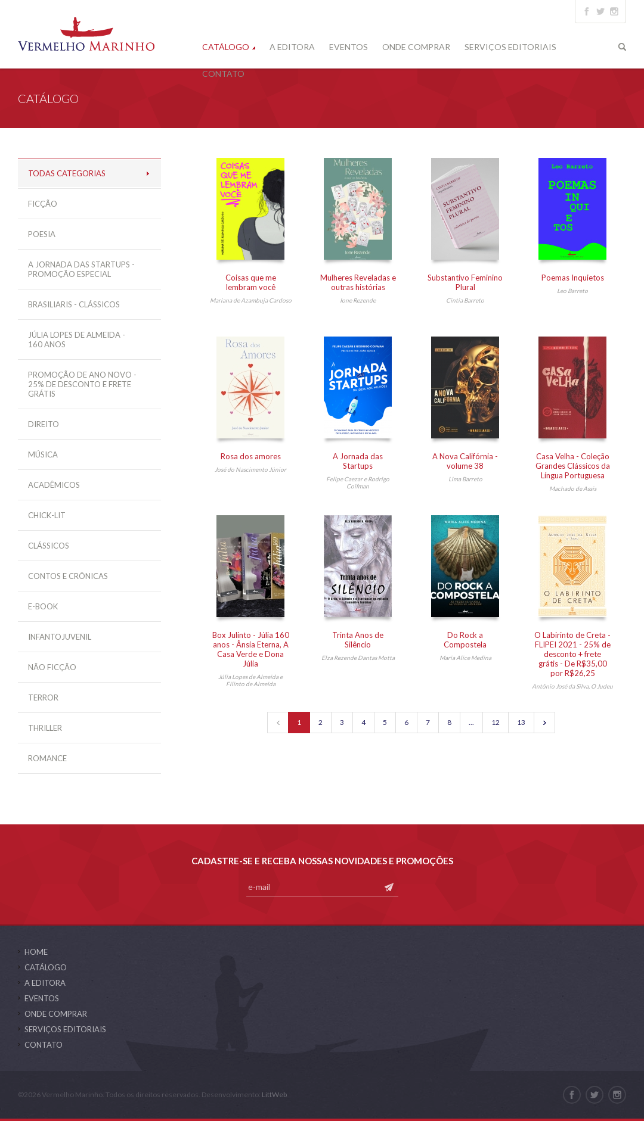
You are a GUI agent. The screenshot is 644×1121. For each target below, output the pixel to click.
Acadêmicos (54, 485)
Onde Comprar (416, 47)
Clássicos (48, 545)
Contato (223, 73)
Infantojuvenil (59, 637)
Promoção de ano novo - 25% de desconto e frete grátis (82, 384)
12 (495, 722)
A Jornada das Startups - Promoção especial (81, 269)
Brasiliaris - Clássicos (74, 304)
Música (43, 454)
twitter (600, 11)
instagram (614, 11)
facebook (586, 11)
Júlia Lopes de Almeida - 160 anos (76, 339)
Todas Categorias (67, 173)
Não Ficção (52, 667)
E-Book (43, 606)
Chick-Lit (47, 515)
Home (36, 952)
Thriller (45, 728)
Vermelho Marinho (86, 34)
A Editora (292, 47)
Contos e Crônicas (68, 576)
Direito (43, 424)
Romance (47, 758)
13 (521, 722)
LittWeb (274, 1094)
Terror (43, 697)
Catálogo (225, 47)
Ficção (42, 203)
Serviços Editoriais (510, 47)
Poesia (41, 234)
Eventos (348, 47)
